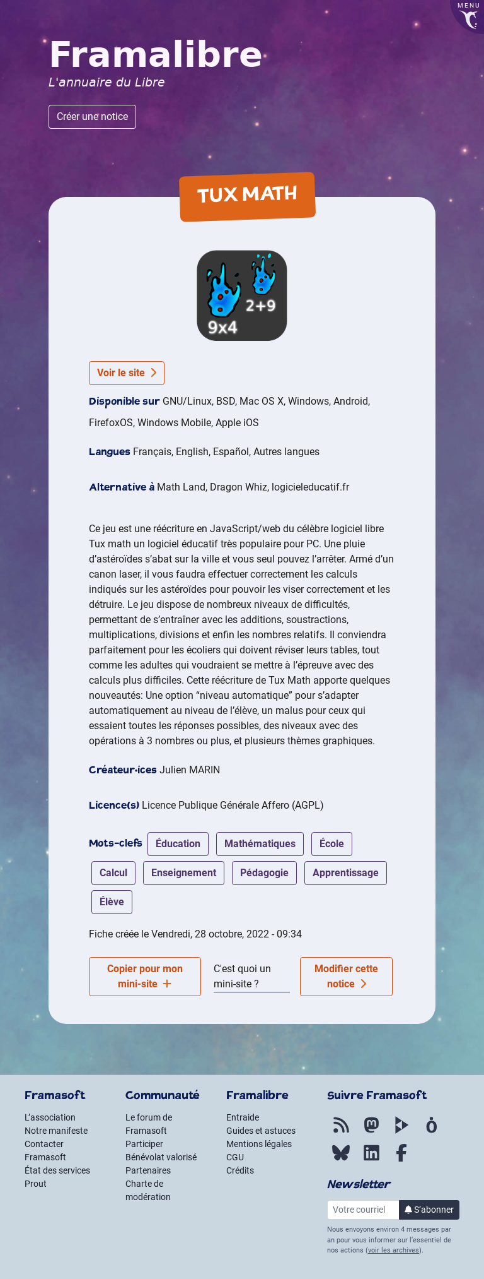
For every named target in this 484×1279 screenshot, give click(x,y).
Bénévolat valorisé (161, 1157)
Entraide (242, 1117)
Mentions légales (259, 1144)
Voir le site (126, 373)
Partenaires (148, 1170)
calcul (113, 873)
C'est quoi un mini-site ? (242, 976)
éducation (178, 844)
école (332, 844)
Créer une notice (92, 116)
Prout (36, 1184)
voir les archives (393, 1250)
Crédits (240, 1170)
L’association (50, 1117)
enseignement (183, 873)
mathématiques (260, 844)
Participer (144, 1144)
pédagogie (264, 873)
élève (112, 902)
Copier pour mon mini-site (145, 976)
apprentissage (346, 873)
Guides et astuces (261, 1131)
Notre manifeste (56, 1131)
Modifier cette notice (346, 976)
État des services (57, 1170)
